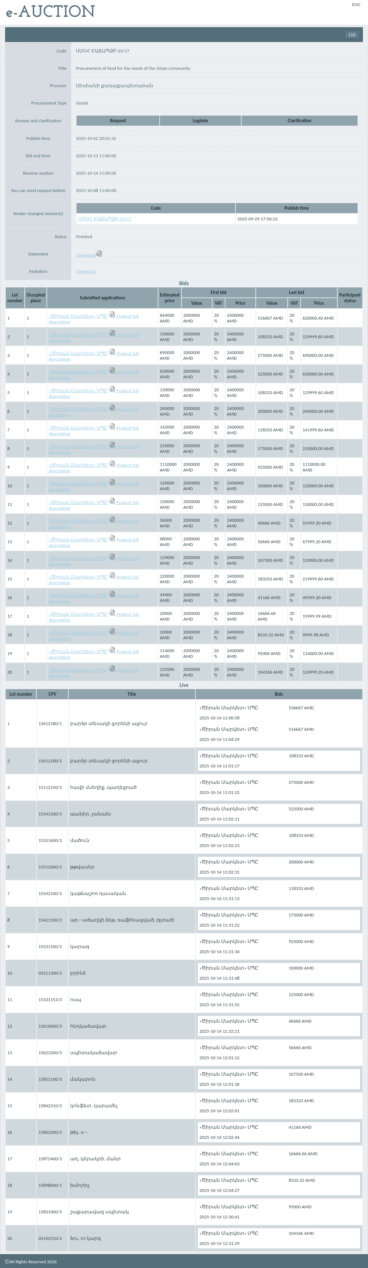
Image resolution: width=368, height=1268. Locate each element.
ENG (356, 4)
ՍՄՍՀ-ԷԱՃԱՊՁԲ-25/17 (104, 219)
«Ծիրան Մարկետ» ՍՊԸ (78, 316)
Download (89, 255)
